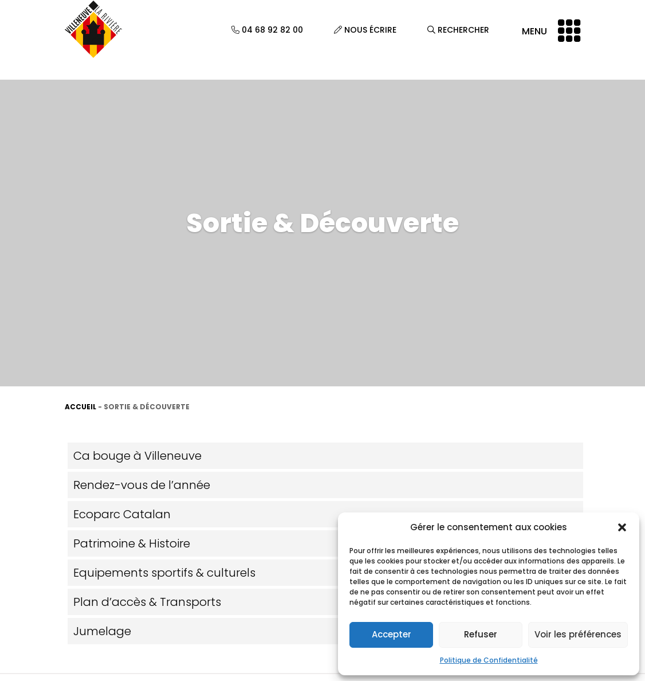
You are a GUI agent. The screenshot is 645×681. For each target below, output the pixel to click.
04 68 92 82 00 (267, 30)
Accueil (80, 407)
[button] (622, 527)
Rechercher (458, 30)
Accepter (391, 634)
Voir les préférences (578, 634)
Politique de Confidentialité (489, 660)
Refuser (480, 634)
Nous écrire (365, 30)
